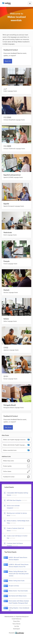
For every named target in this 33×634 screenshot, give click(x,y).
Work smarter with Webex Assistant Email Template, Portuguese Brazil (19, 602)
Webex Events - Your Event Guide (18, 591)
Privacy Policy (16, 621)
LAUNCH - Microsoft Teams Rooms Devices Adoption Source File (18, 565)
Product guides (7, 466)
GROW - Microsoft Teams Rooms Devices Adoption (18, 558)
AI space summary (14, 585)
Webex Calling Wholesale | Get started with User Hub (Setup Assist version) (19, 574)
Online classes (7, 471)
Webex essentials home (9, 450)
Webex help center (8, 461)
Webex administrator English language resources (15, 445)
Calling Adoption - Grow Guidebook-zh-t (19, 609)
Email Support (16, 628)
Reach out (8, 61)
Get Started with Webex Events (17, 596)
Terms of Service (16, 623)
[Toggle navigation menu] (30, 3)
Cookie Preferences (16, 619)
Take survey (8, 427)
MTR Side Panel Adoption (14, 500)
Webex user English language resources (14, 439)
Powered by (16, 633)
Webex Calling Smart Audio (16, 580)
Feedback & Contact (8, 477)
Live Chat (16, 626)
